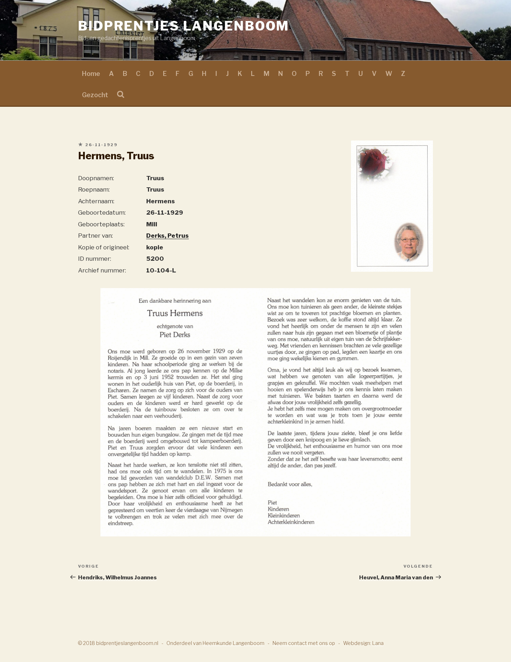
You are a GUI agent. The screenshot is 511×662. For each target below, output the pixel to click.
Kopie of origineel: (103, 247)
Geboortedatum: (102, 212)
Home (91, 73)
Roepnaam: (94, 189)
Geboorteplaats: (101, 224)
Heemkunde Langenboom (233, 643)
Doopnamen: (96, 178)
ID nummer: (94, 258)
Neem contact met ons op (304, 643)
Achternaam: (96, 201)
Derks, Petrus (167, 235)
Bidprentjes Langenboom (183, 26)
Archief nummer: (102, 270)
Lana (378, 643)
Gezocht (95, 95)
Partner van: (95, 235)
